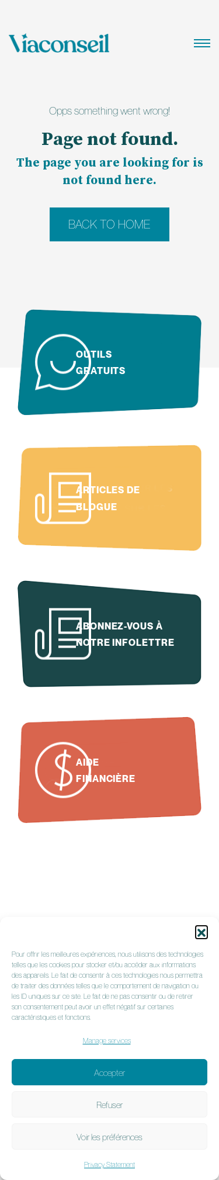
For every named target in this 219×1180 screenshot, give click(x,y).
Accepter (109, 1072)
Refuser (109, 1104)
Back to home (109, 224)
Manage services (107, 1040)
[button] (201, 931)
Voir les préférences (109, 1136)
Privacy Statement (109, 1164)
